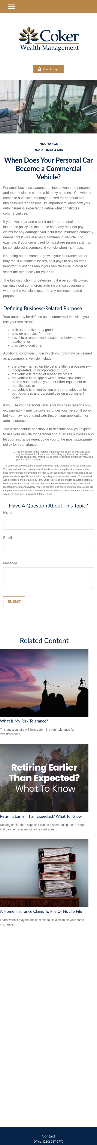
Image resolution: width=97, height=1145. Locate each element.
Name (7, 512)
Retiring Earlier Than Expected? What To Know (41, 816)
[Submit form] (14, 601)
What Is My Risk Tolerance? (24, 721)
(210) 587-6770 (53, 1141)
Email (7, 538)
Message (10, 563)
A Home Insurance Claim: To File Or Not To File (41, 911)
